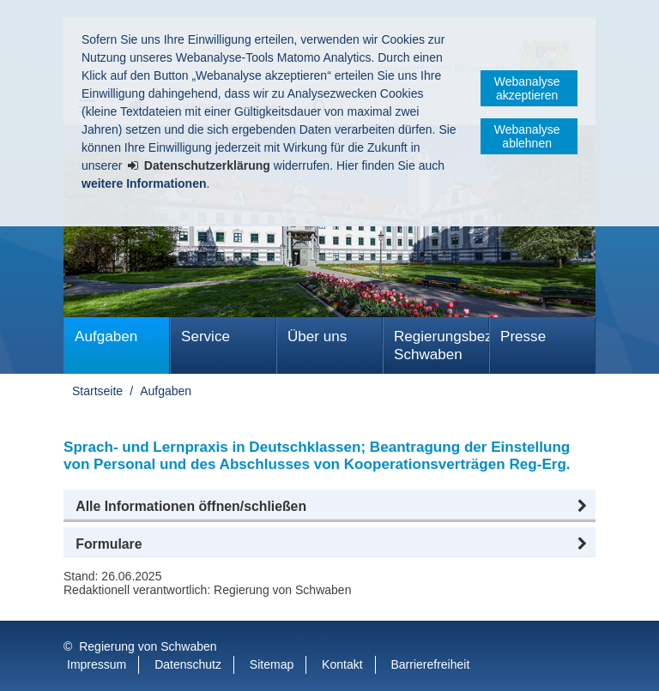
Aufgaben (106, 336)
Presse (523, 336)
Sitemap (271, 664)
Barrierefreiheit (429, 664)
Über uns (317, 336)
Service (205, 336)
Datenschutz (187, 664)
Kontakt (342, 664)
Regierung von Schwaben (147, 646)
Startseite (97, 391)
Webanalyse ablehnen (527, 136)
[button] (329, 507)
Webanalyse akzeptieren (527, 88)
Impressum (96, 664)
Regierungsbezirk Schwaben (441, 345)
